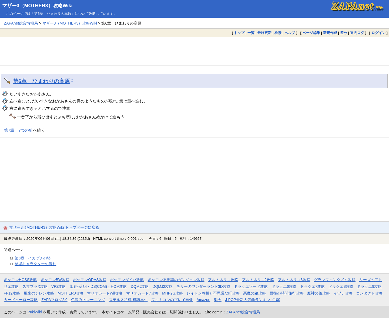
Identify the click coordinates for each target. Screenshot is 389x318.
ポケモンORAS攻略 (89, 280)
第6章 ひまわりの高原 (41, 81)
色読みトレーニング (88, 300)
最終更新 (264, 33)
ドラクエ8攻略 (340, 286)
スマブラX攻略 (35, 286)
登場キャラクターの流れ (35, 264)
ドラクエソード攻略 (251, 286)
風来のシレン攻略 (39, 293)
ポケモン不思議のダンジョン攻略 (176, 280)
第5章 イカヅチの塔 (33, 258)
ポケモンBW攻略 (55, 280)
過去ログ (357, 33)
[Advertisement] (194, 51)
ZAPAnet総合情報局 (21, 23)
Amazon (203, 300)
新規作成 (330, 33)
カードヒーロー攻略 (21, 300)
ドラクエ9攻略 (369, 286)
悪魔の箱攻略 (254, 293)
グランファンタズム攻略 (335, 280)
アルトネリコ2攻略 (258, 280)
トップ (239, 33)
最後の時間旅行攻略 (287, 293)
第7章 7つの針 (18, 130)
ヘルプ (289, 33)
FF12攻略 (12, 293)
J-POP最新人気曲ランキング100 (252, 300)
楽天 (218, 300)
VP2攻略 (58, 286)
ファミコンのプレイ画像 (172, 300)
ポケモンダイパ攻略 (127, 280)
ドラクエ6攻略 (284, 286)
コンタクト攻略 (369, 293)
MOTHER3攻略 (70, 293)
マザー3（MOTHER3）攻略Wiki (37, 5)
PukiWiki (35, 312)
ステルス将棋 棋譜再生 (128, 300)
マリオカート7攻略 (142, 293)
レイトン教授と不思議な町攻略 (213, 293)
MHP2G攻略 (172, 293)
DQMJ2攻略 (163, 286)
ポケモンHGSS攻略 (20, 280)
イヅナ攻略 (343, 293)
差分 (343, 33)
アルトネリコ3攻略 (294, 280)
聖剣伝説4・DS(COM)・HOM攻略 (98, 286)
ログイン (378, 33)
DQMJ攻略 (140, 286)
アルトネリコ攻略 (223, 280)
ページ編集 (311, 33)
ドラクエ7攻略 (312, 286)
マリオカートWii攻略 (104, 293)
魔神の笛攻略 (318, 293)
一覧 (250, 33)
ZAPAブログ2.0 (54, 300)
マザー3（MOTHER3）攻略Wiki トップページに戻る (54, 227)
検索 (277, 33)
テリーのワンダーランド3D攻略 (203, 286)
